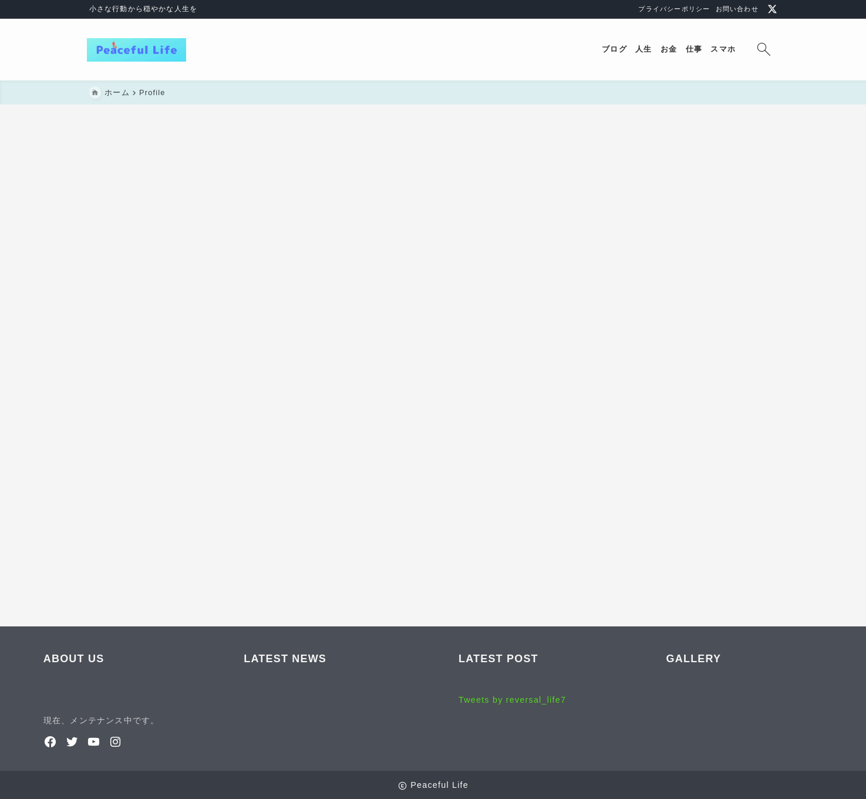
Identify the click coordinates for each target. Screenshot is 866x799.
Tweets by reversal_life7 (512, 699)
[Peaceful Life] (138, 50)
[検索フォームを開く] (761, 49)
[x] (772, 9)
